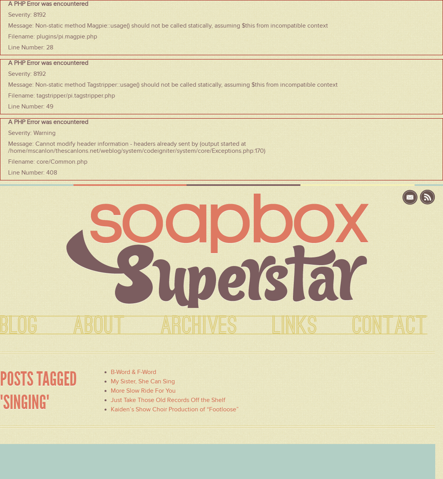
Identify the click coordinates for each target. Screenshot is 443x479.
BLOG (19, 325)
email (411, 197)
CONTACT (389, 325)
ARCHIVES (198, 325)
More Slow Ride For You (143, 390)
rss (427, 197)
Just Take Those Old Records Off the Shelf (168, 400)
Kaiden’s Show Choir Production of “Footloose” (175, 409)
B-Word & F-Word (133, 372)
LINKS (294, 325)
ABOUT (99, 325)
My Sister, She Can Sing (143, 381)
